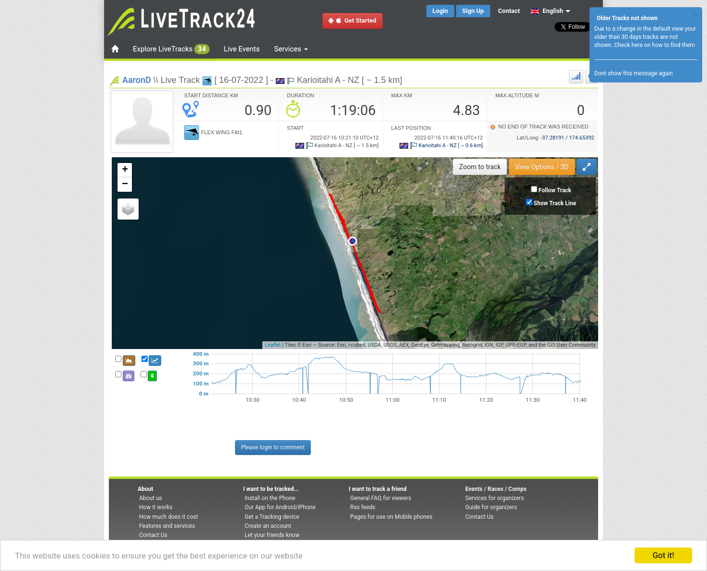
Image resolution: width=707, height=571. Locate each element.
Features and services (167, 526)
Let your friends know (272, 535)
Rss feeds (362, 507)
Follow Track (555, 190)
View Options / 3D (542, 167)
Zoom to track (480, 167)
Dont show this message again (633, 73)
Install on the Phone (270, 498)
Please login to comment (273, 447)
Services (291, 49)
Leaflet (273, 345)
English (546, 10)
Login (440, 10)
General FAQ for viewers (380, 498)
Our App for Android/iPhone (280, 507)
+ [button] (125, 170)
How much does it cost (168, 516)
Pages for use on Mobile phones (391, 516)
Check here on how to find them (654, 45)
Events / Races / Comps (496, 489)
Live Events (242, 49)
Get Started (353, 20)
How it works (155, 507)
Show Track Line (555, 203)
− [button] (125, 184)
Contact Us (153, 535)
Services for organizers (494, 498)
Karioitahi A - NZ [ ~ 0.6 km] (441, 145)
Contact (509, 10)
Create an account (268, 526)
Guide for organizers (491, 507)
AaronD (136, 80)
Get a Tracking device (272, 516)
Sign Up (473, 10)
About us (150, 498)
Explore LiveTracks (171, 49)
